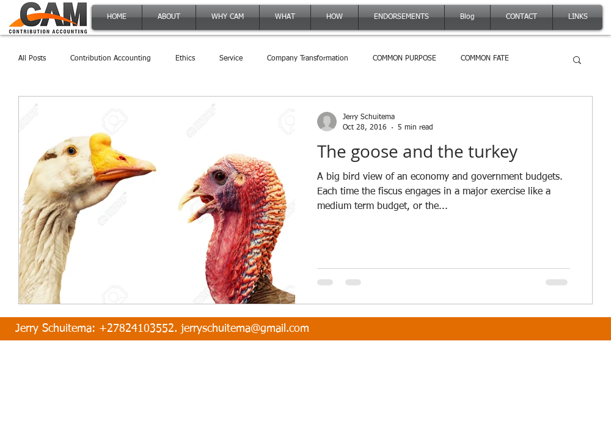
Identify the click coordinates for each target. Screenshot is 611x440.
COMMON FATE (485, 58)
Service (231, 58)
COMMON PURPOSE (404, 58)
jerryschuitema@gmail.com (245, 328)
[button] (577, 60)
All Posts (32, 58)
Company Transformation (307, 58)
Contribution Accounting (110, 58)
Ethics (185, 58)
